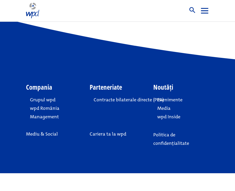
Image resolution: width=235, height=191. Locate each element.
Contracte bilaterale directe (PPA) (119, 100)
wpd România (44, 108)
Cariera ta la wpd (108, 134)
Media (164, 108)
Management (44, 117)
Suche (192, 10)
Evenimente (169, 100)
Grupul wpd (42, 100)
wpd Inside (168, 117)
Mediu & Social (42, 134)
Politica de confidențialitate (171, 139)
